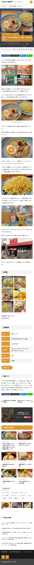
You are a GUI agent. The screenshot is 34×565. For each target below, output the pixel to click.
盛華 (27, 44)
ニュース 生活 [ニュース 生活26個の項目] (23, 495)
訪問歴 (13, 360)
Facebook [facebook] (6, 55)
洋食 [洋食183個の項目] (23, 498)
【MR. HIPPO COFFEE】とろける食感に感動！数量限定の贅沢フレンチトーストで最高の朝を (16, 544)
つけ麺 (10, 44)
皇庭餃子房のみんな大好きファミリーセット (25, 444)
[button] (2, 507)
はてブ (23, 55)
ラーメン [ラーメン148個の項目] (30, 495)
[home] (3, 557)
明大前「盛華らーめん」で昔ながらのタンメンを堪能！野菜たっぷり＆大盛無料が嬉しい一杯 (9, 446)
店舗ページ (7, 367)
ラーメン (4, 44)
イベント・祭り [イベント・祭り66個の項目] (6, 493)
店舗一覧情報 (4, 552)
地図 (26, 339)
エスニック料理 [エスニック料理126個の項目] (15, 493)
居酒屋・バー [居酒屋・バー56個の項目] (17, 498)
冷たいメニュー (22, 44)
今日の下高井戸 (11, 2)
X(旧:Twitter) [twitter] (15, 55)
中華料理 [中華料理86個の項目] (5, 498)
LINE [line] (30, 55)
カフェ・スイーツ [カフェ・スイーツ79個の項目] (24, 493)
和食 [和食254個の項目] (10, 498)
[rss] (7, 557)
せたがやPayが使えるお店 (15, 552)
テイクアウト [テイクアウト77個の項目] (15, 495)
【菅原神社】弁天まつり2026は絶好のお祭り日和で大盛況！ (16, 528)
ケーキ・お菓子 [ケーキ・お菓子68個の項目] (6, 495)
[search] (31, 6)
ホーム (4, 49)
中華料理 (30, 432)
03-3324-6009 (14, 343)
